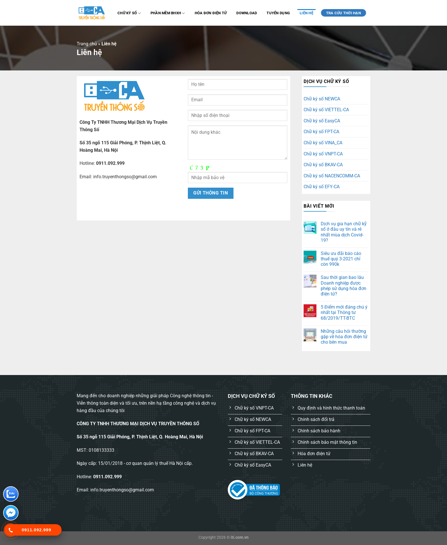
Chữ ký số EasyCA (322, 120)
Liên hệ (306, 13)
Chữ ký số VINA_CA (323, 142)
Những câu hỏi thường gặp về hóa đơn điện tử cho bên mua (344, 337)
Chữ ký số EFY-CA (322, 186)
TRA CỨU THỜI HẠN (343, 13)
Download (246, 13)
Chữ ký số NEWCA (322, 99)
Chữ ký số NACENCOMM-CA (332, 176)
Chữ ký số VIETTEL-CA (326, 109)
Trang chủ (87, 43)
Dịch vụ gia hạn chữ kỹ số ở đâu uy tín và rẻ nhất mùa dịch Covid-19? (344, 232)
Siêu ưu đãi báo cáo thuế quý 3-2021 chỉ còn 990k (341, 259)
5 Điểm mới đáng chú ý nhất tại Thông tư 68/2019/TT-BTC (344, 312)
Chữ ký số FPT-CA (321, 131)
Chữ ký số (129, 13)
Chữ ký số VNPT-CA (323, 154)
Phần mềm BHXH (168, 13)
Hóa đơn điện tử (211, 13)
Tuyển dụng (278, 13)
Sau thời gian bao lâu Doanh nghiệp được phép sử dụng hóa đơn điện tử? (343, 286)
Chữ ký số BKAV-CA (323, 164)
